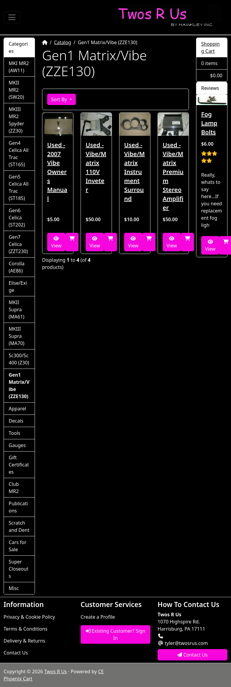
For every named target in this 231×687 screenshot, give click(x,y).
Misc (14, 588)
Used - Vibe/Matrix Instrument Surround (134, 172)
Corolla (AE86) (16, 267)
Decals (16, 421)
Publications (18, 507)
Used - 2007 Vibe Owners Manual (57, 172)
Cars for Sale (17, 546)
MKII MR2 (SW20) (16, 89)
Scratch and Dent (19, 526)
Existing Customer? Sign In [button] (116, 634)
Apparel (17, 408)
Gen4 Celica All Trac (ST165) (19, 154)
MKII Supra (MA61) (16, 309)
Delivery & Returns (24, 640)
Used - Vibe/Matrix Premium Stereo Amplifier (173, 176)
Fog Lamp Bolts (209, 123)
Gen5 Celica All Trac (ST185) (19, 187)
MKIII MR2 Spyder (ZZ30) (16, 120)
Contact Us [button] (192, 654)
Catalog (62, 42)
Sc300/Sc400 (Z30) (19, 359)
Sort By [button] (59, 99)
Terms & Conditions (25, 629)
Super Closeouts (18, 568)
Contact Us (16, 652)
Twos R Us (55, 671)
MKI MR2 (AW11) (19, 67)
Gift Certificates (19, 464)
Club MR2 (14, 488)
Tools (14, 433)
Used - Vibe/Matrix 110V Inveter (96, 167)
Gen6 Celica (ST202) (17, 217)
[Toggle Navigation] (12, 17)
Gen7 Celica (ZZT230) (18, 244)
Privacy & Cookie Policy (29, 617)
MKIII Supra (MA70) (16, 336)
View (56, 242)
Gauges (17, 445)
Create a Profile (98, 617)
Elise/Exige (18, 286)
